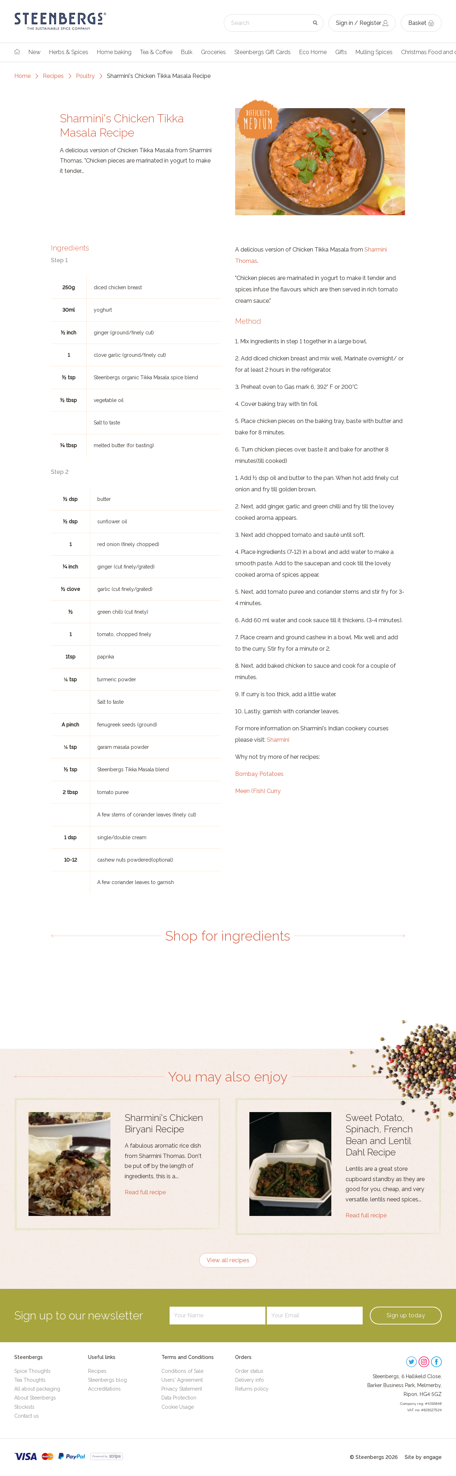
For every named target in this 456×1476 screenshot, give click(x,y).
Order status (249, 1371)
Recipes (53, 76)
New (34, 52)
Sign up (406, 1315)
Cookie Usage (177, 1407)
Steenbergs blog (107, 1380)
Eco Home (313, 52)
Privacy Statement (181, 1389)
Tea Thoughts (30, 1380)
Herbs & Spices (68, 52)
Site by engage (423, 1457)
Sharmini (278, 739)
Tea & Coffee (156, 52)
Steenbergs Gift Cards (262, 52)
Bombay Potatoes (259, 774)
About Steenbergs (35, 1398)
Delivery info (249, 1380)
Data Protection (178, 1398)
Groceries (213, 52)
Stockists (24, 1407)
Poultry (85, 76)
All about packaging (37, 1389)
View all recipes (228, 1260)
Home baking (114, 52)
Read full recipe (145, 1192)
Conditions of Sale (182, 1371)
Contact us (26, 1416)
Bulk (186, 52)
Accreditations (104, 1389)
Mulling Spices (374, 52)
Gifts (341, 52)
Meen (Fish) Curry (258, 791)
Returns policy (252, 1389)
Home (22, 76)
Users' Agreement (182, 1380)
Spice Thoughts (32, 1371)
